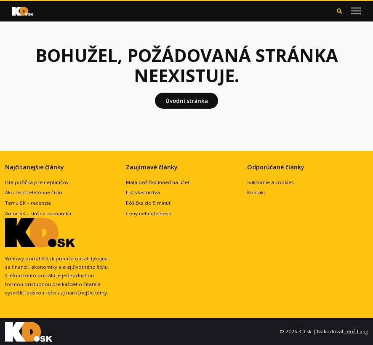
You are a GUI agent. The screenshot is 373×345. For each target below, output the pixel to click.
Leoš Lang (356, 331)
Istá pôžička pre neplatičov (37, 182)
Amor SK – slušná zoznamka (38, 213)
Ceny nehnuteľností (148, 213)
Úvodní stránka (186, 100)
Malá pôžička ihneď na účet (157, 182)
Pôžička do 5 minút (148, 203)
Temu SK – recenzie (28, 203)
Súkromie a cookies (270, 182)
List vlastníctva (143, 192)
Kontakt (256, 192)
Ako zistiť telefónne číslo (33, 192)
